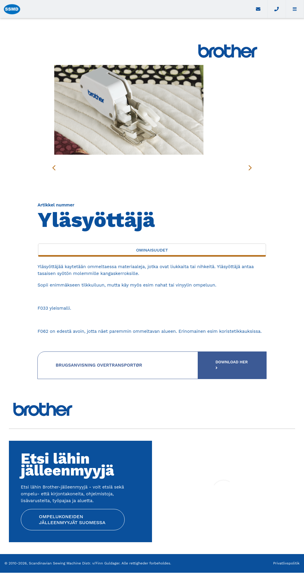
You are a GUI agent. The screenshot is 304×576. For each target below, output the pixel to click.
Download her (229, 366)
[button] (295, 9)
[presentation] (53, 167)
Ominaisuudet (152, 250)
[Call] (276, 9)
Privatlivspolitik (286, 566)
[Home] (124, 9)
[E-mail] (258, 9)
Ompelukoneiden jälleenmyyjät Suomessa (72, 522)
